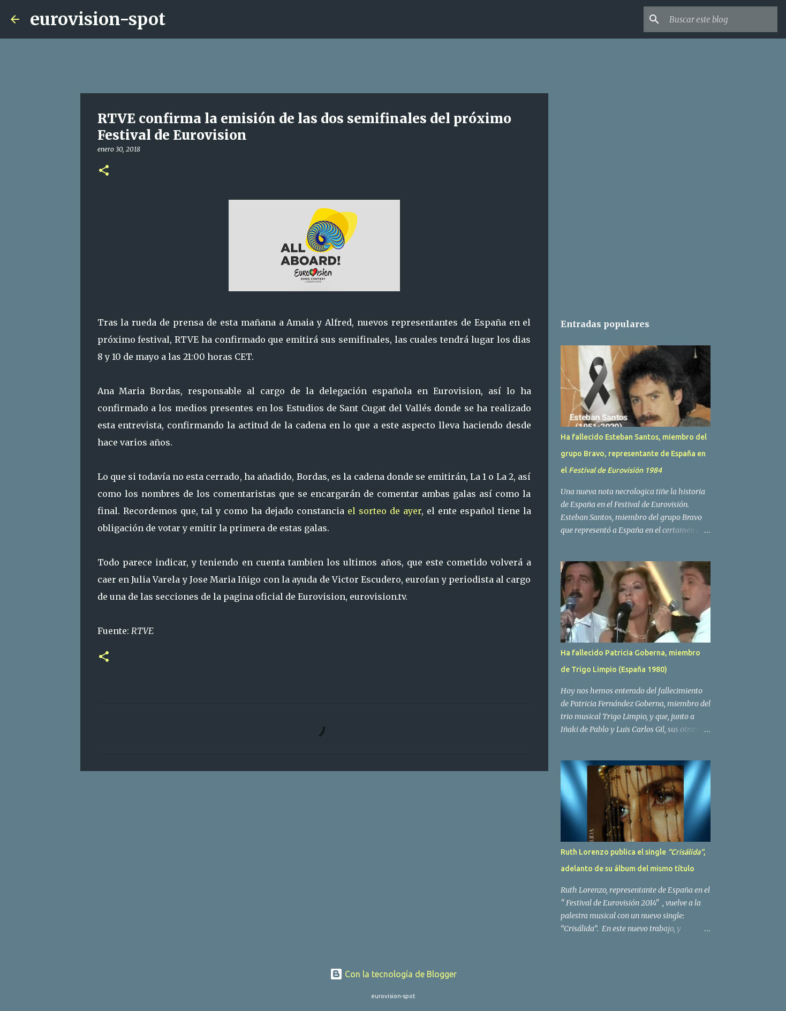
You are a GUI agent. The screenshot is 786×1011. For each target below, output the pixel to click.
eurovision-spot (97, 19)
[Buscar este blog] (721, 19)
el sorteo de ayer (384, 511)
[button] (103, 171)
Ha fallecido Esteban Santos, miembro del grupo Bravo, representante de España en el (634, 453)
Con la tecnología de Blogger (393, 974)
